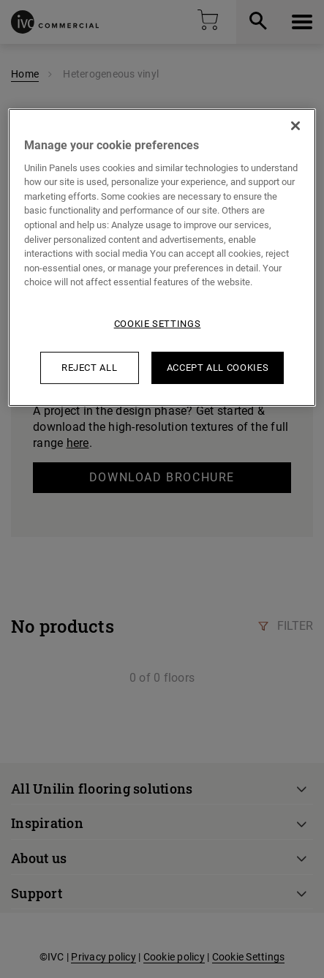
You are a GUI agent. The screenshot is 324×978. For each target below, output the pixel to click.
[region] (162, 257)
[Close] (295, 125)
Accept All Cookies (218, 367)
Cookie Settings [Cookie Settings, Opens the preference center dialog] (157, 322)
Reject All (89, 367)
